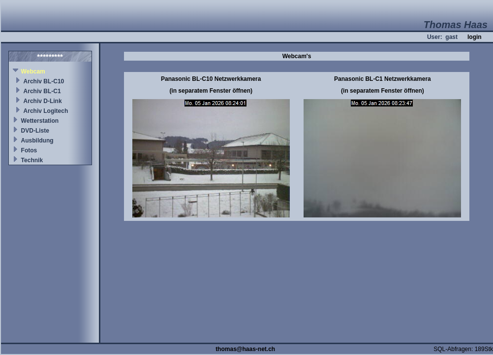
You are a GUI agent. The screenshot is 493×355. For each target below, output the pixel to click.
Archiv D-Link (43, 101)
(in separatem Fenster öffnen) (210, 90)
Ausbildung (37, 140)
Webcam (33, 71)
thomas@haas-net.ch (245, 349)
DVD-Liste (35, 130)
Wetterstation (40, 120)
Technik (32, 160)
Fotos (29, 150)
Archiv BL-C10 (44, 81)
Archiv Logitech (46, 110)
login (474, 37)
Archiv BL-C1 (42, 91)
